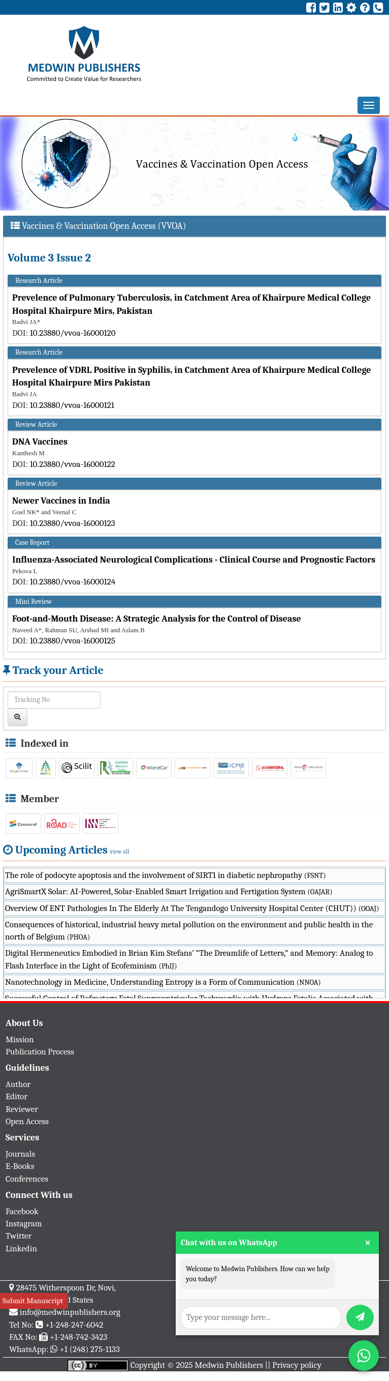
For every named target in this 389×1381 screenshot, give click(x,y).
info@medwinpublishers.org (70, 1312)
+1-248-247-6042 (74, 1325)
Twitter (18, 1236)
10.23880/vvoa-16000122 (72, 464)
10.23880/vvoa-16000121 (72, 405)
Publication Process (40, 1051)
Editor (16, 1096)
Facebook (22, 1211)
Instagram (24, 1223)
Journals (20, 1154)
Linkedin (21, 1248)
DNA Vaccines (40, 441)
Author (18, 1084)
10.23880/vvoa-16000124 (72, 581)
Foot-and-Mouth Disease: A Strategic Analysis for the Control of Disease (156, 618)
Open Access (27, 1121)
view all (119, 851)
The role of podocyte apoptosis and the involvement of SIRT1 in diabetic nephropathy (165, 875)
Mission (20, 1039)
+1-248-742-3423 (78, 1337)
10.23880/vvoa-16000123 (72, 523)
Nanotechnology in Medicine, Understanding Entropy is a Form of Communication (163, 982)
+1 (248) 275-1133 (89, 1349)
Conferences (27, 1179)
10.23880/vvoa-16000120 (73, 333)
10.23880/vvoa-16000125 (72, 640)
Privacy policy (296, 1365)
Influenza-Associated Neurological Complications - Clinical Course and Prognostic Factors (193, 559)
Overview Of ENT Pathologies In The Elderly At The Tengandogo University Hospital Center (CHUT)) (192, 908)
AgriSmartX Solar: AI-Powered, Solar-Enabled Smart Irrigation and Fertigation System (169, 891)
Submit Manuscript (33, 1300)
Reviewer (22, 1109)
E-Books (20, 1166)
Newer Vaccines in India (61, 500)
